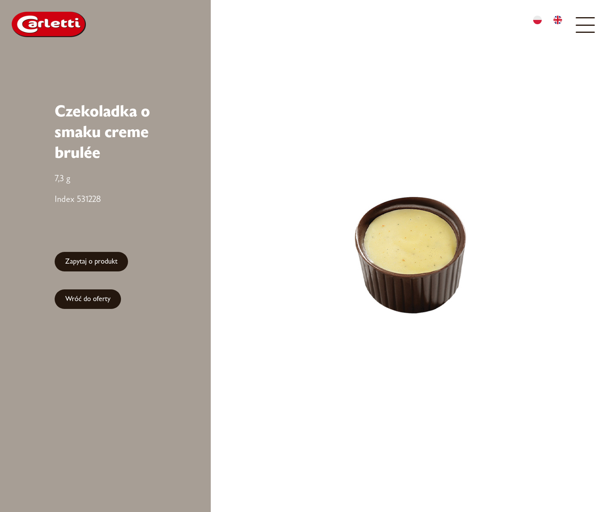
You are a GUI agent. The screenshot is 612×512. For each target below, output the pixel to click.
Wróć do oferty (87, 299)
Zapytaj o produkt (91, 261)
